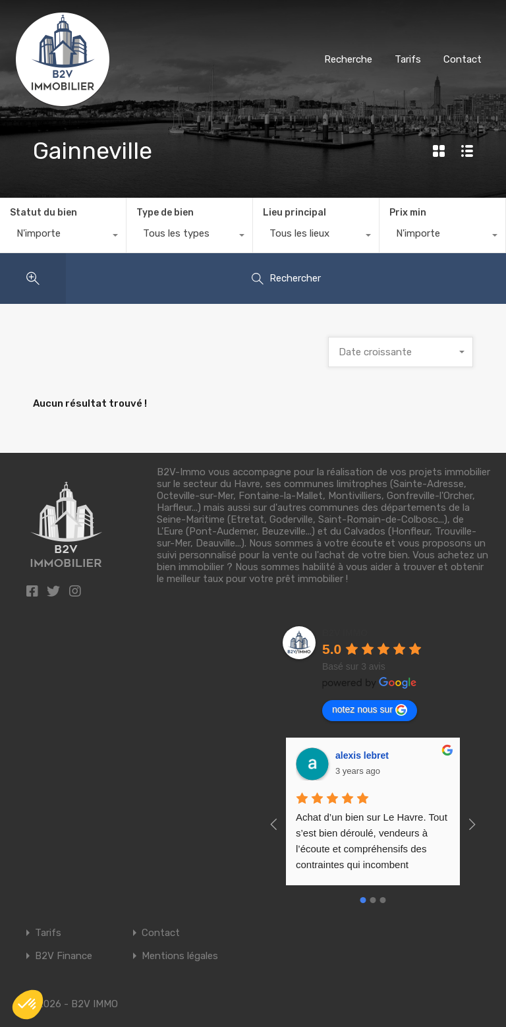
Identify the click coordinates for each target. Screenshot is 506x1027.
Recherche (348, 59)
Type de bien (165, 212)
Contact (462, 59)
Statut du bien (43, 212)
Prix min (407, 212)
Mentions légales (180, 956)
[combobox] (63, 236)
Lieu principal (294, 212)
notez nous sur (369, 710)
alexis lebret (362, 755)
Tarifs (408, 59)
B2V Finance (63, 956)
